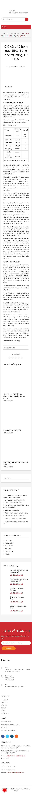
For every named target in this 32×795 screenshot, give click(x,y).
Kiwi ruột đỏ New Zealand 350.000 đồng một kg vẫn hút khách (14, 396)
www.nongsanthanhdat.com (15, 772)
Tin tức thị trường (8, 730)
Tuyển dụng (5, 713)
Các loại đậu (8, 540)
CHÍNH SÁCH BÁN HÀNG (9, 766)
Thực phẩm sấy (9, 551)
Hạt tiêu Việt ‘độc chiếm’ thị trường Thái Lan (15, 522)
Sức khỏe (4, 727)
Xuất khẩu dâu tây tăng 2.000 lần (14, 516)
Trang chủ (5, 33)
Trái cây (7, 554)
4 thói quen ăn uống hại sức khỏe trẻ (15, 519)
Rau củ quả (8, 549)
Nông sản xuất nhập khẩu (10, 725)
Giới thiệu (4, 702)
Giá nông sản (15, 33)
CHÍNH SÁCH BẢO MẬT (8, 769)
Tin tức (3, 708)
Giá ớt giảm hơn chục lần (12, 430)
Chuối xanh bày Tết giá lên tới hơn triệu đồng (15, 463)
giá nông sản (11, 347)
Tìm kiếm (26, 19)
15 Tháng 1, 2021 (20, 67)
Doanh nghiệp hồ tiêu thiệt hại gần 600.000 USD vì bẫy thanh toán (14, 501)
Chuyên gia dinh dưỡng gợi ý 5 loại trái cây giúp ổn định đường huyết (15, 496)
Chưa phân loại (9, 543)
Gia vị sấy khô (9, 546)
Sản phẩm (4, 705)
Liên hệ (3, 710)
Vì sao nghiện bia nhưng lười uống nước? (16, 513)
